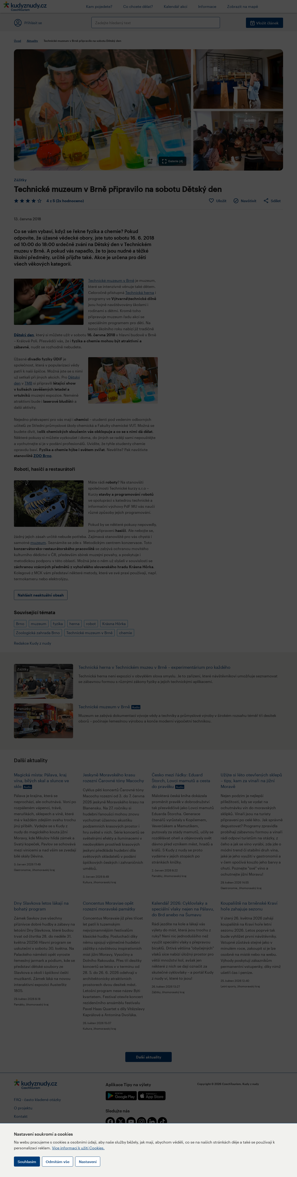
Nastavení (88, 1161)
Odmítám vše (57, 1161)
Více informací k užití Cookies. (78, 1148)
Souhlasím (27, 1161)
